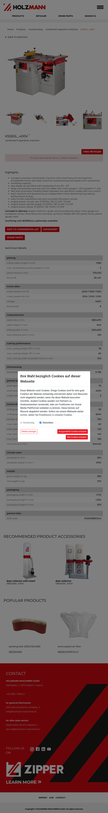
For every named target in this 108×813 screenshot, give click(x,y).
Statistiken (47, 422)
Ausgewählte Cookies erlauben (73, 431)
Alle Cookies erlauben (77, 437)
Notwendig (28, 422)
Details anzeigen (28, 431)
